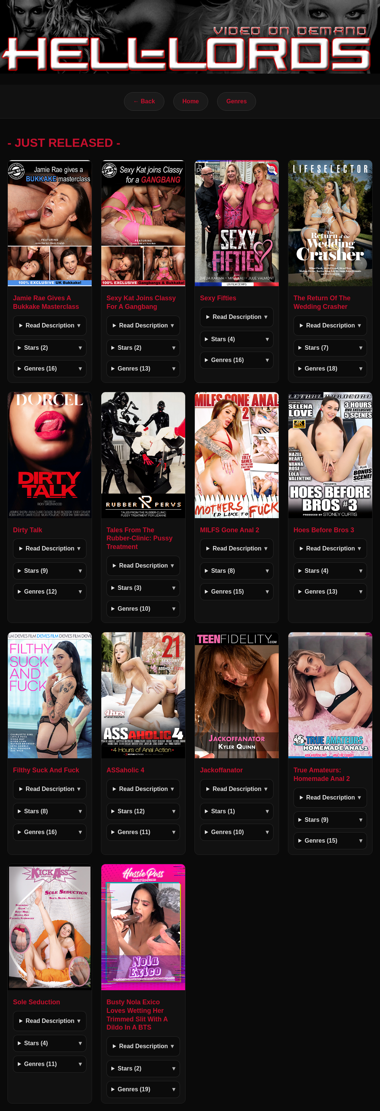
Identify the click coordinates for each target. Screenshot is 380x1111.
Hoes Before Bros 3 (324, 530)
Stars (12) (131, 811)
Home (191, 101)
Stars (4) (223, 339)
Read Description (50, 325)
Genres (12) (40, 591)
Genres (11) (134, 832)
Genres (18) (321, 368)
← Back (144, 101)
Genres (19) (134, 1089)
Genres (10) (134, 608)
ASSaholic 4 (125, 770)
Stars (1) (223, 811)
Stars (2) (36, 348)
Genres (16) (40, 368)
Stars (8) (223, 571)
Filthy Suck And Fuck (46, 770)
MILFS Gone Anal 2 (229, 530)
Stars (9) (36, 571)
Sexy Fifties (218, 298)
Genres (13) (134, 368)
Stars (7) (316, 348)
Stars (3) (129, 588)
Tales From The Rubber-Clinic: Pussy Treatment (140, 538)
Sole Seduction (36, 1002)
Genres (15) (227, 591)
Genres (236, 101)
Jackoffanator (221, 770)
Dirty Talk (27, 530)
